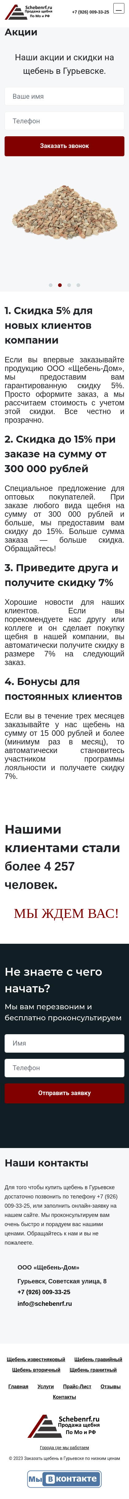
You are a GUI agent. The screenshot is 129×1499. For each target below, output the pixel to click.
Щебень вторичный (36, 1370)
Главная (18, 1386)
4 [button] (78, 285)
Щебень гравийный (98, 1359)
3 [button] (69, 285)
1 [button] (51, 285)
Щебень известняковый (36, 1359)
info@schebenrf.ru (45, 1303)
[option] (64, 212)
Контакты (64, 1397)
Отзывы (110, 1386)
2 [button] (60, 285)
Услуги (45, 1386)
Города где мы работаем (64, 1447)
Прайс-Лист (77, 1386)
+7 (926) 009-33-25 (90, 12)
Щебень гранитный (93, 1370)
